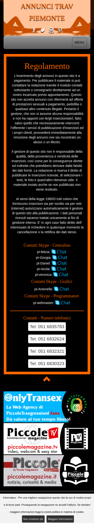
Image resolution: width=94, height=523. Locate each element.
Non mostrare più (33, 519)
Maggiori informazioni (60, 519)
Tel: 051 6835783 (47, 326)
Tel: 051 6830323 (47, 363)
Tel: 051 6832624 (47, 338)
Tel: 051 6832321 (47, 351)
